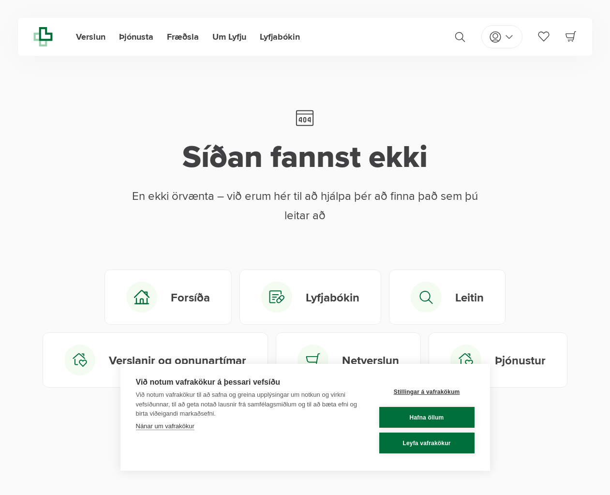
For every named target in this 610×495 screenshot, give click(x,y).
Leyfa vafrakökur (426, 443)
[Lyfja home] (43, 36)
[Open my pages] (501, 36)
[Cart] (571, 36)
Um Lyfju (229, 36)
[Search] (460, 37)
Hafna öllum (427, 417)
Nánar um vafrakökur (165, 426)
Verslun (90, 36)
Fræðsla (183, 36)
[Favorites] (544, 36)
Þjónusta (136, 36)
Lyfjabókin (280, 36)
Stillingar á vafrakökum (427, 392)
